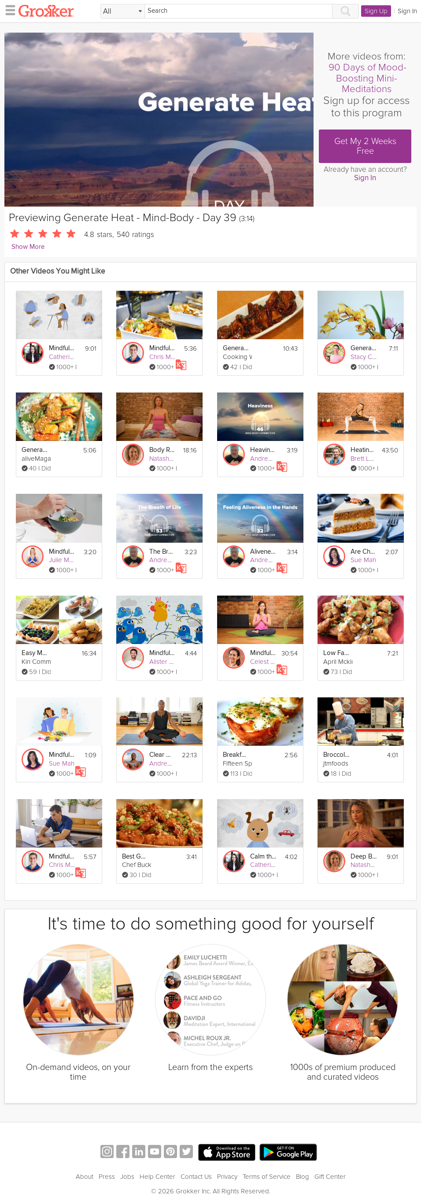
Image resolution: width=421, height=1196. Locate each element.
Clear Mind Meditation (162, 755)
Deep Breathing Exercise (364, 856)
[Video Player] (159, 120)
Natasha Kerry (169, 459)
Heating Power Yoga (364, 450)
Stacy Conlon (369, 357)
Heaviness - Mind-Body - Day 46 (263, 450)
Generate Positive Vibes (364, 348)
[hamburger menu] (8, 9)
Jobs (127, 1166)
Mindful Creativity (162, 653)
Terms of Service (267, 1166)
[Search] (238, 11)
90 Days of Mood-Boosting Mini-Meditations (367, 78)
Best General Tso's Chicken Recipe (135, 856)
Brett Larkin (367, 459)
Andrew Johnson (274, 459)
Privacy (227, 1166)
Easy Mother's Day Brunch (35, 653)
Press (107, 1166)
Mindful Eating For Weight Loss (62, 856)
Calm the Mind (263, 856)
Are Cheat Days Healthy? (364, 551)
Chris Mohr (165, 357)
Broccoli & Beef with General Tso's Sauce (336, 755)
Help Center (157, 1166)
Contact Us (196, 1166)
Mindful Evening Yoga (263, 653)
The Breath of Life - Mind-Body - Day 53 (162, 551)
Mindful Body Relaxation (62, 348)
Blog (302, 1166)
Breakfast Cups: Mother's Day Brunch (236, 755)
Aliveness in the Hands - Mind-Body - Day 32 (263, 551)
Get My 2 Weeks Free (365, 146)
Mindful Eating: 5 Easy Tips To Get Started (62, 551)
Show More (27, 247)
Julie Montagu (69, 560)
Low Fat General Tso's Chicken (336, 653)
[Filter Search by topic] (122, 11)
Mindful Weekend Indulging (162, 348)
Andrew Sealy (169, 763)
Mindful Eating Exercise (62, 755)
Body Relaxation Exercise (162, 450)
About (84, 1166)
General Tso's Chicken (236, 348)
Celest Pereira (271, 662)
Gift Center (330, 1166)
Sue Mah (363, 560)
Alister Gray (166, 662)
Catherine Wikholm (76, 357)
